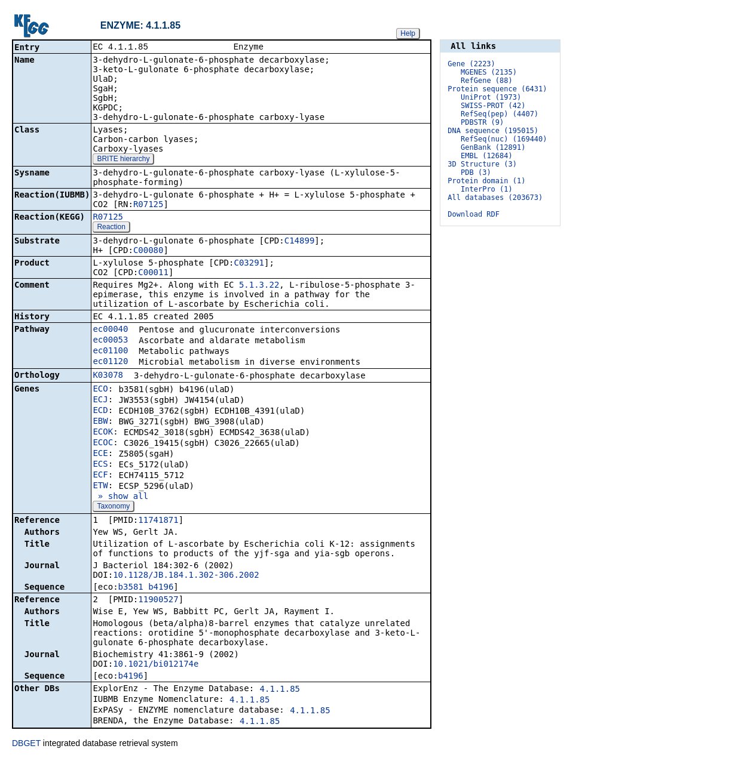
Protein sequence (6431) (497, 89)
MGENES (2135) (489, 72)
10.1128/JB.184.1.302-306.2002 (186, 576)
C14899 (299, 242)
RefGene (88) (487, 80)
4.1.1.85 (280, 690)
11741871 (158, 521)
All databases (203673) (495, 197)
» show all (120, 497)
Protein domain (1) (486, 181)
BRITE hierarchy (123, 160)
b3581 (130, 588)
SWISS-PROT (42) (493, 105)
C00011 (153, 273)
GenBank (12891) (493, 147)
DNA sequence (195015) (493, 131)
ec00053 (110, 341)
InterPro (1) (487, 189)
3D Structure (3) (482, 164)
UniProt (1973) (491, 97)
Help (407, 33)
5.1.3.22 (259, 286)
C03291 (249, 264)
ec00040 (110, 330)
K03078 (108, 376)
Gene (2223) (471, 64)
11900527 (158, 600)
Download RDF (474, 214)
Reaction (111, 228)
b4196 (160, 588)
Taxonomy (113, 507)
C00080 (148, 251)
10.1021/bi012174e (155, 665)
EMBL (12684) (487, 156)
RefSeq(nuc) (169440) (504, 139)
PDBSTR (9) (482, 122)
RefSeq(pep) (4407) (499, 114)
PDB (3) (476, 172)
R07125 (148, 205)
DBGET (26, 744)
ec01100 (110, 351)
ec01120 (110, 362)
